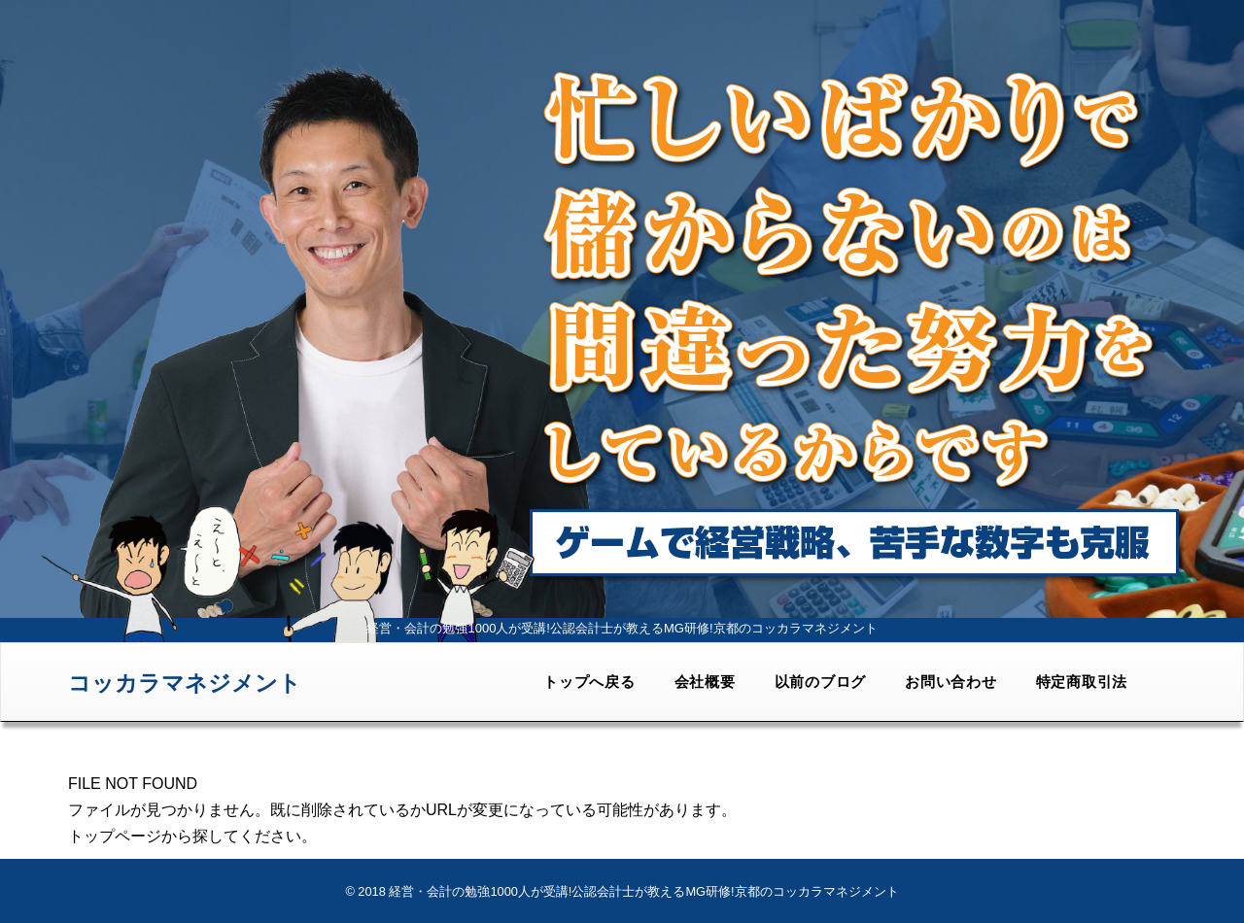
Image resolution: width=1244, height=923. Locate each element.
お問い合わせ (951, 681)
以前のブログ (821, 681)
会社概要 (705, 681)
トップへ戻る (589, 681)
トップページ (114, 836)
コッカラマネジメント (184, 683)
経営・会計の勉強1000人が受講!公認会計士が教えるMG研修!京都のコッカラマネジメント (643, 891)
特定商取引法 (1082, 681)
